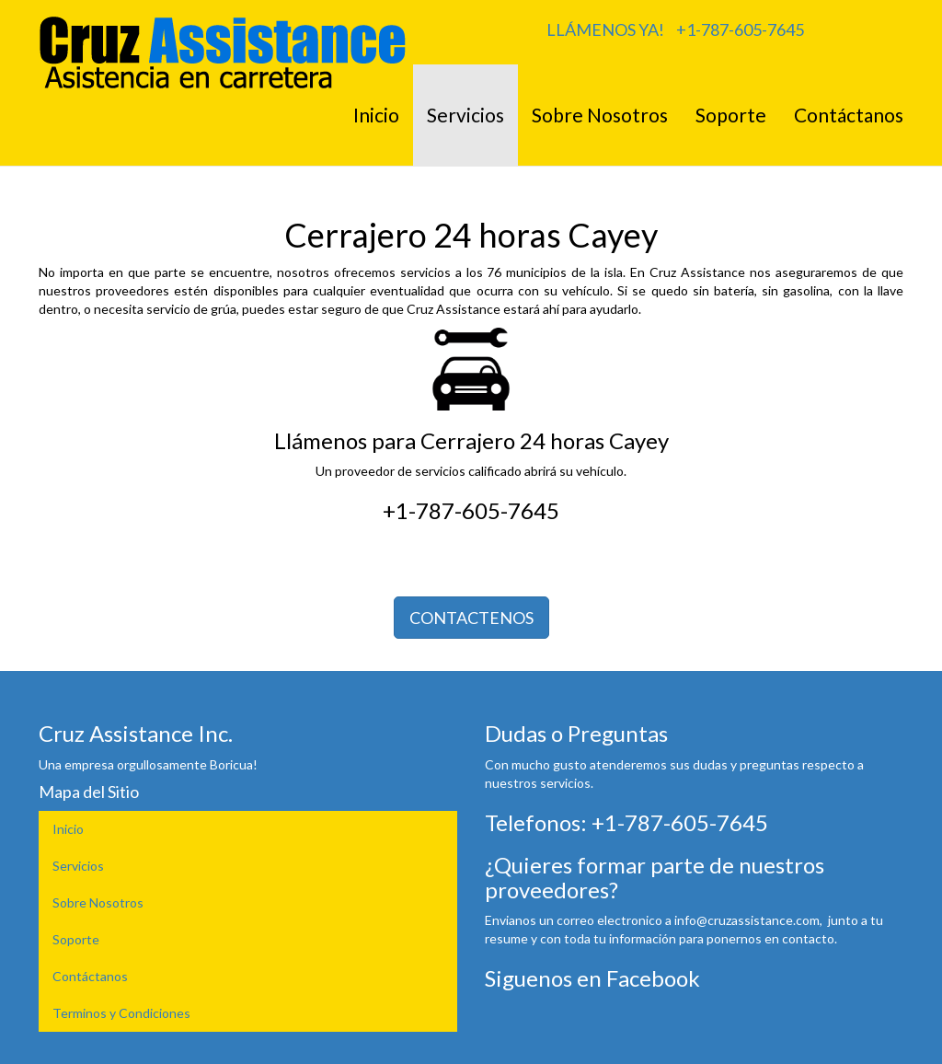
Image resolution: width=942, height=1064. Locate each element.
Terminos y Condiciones (121, 1013)
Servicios (465, 114)
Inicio (376, 114)
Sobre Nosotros (600, 114)
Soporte (730, 114)
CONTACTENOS (471, 617)
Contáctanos (848, 114)
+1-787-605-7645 (740, 29)
